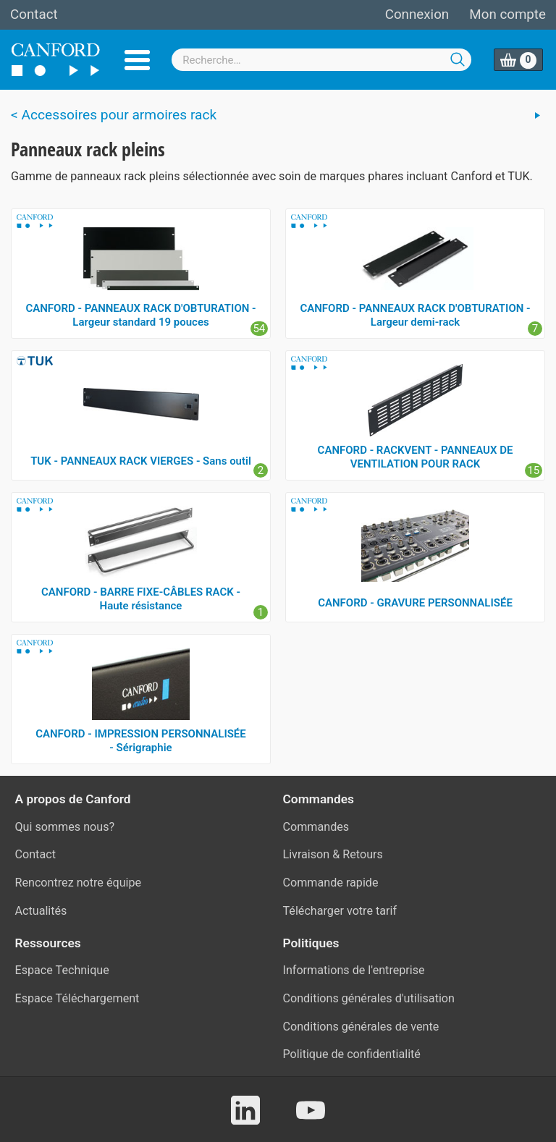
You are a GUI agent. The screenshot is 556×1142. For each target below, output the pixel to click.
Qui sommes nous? (65, 827)
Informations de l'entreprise (354, 970)
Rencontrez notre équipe (78, 882)
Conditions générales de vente (361, 1026)
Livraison (306, 854)
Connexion (417, 14)
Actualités (41, 911)
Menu (137, 60)
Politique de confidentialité (352, 1054)
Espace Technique (62, 970)
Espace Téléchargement (77, 998)
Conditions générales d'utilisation (369, 998)
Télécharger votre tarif (340, 911)
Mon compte (507, 14)
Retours (362, 854)
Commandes (316, 827)
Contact (34, 14)
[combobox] (321, 59)
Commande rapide (331, 882)
